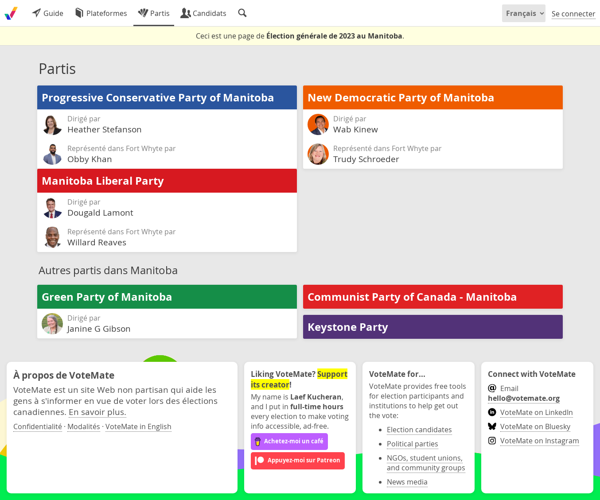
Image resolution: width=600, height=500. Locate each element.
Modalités (83, 426)
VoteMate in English (138, 426)
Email (524, 393)
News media (407, 482)
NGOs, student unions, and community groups (426, 463)
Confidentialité (37, 426)
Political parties (412, 444)
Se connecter (574, 14)
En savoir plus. (97, 411)
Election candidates (419, 429)
